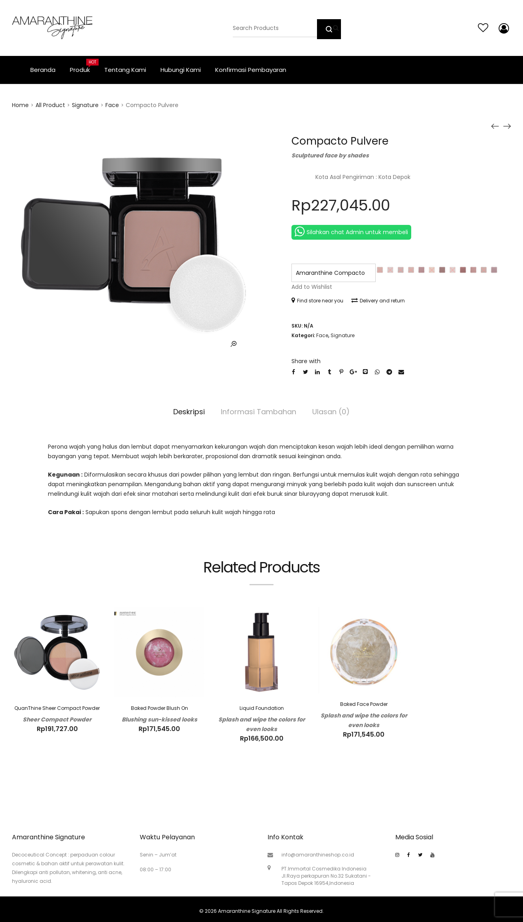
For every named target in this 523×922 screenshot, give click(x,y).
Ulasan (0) (331, 412)
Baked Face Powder (364, 704)
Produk (83, 66)
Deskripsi (189, 412)
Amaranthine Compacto (330, 273)
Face (112, 105)
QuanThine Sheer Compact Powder (57, 708)
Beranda (42, 70)
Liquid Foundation (262, 708)
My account (502, 28)
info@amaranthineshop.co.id (317, 854)
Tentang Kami (125, 70)
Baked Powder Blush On (159, 708)
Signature (85, 105)
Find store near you (317, 300)
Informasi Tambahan (258, 412)
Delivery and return (378, 300)
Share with (306, 361)
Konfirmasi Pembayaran (250, 70)
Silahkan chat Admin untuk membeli (351, 231)
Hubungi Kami (180, 70)
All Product (50, 105)
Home (20, 105)
